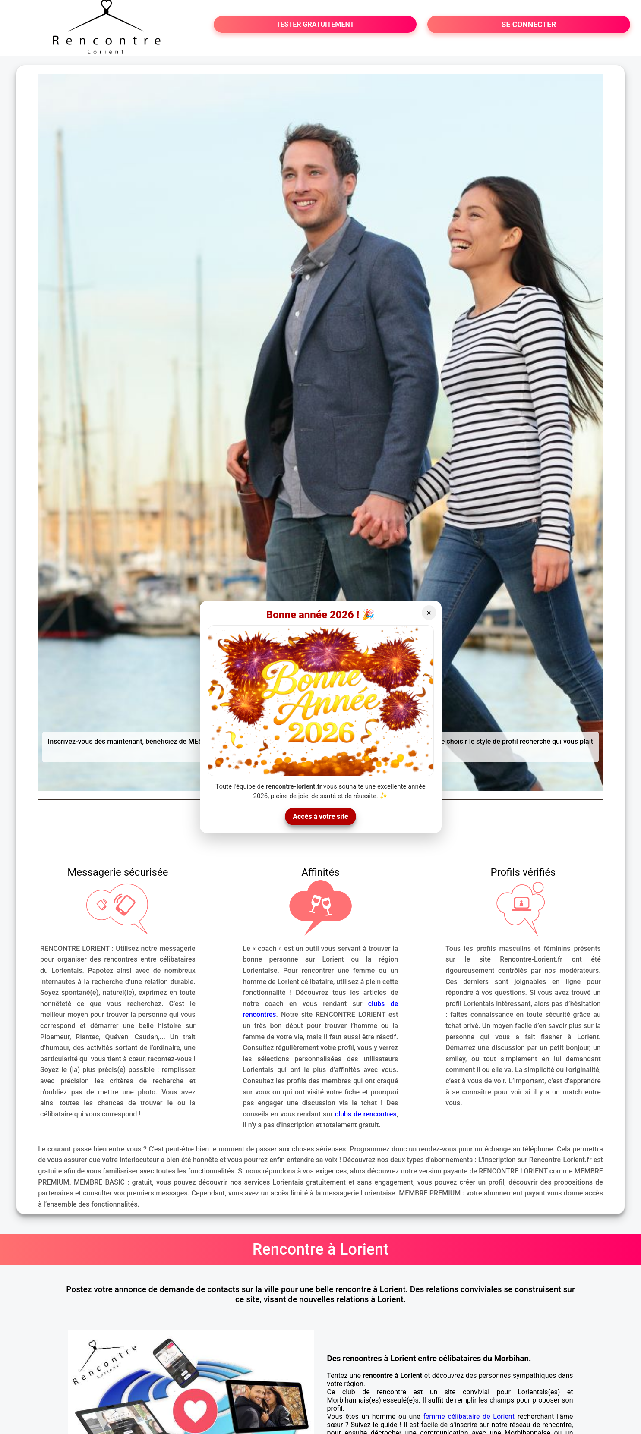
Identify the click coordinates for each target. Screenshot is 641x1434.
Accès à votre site (320, 816)
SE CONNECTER (529, 24)
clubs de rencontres (366, 1114)
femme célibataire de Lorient (469, 1416)
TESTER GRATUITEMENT (315, 24)
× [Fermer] (428, 613)
